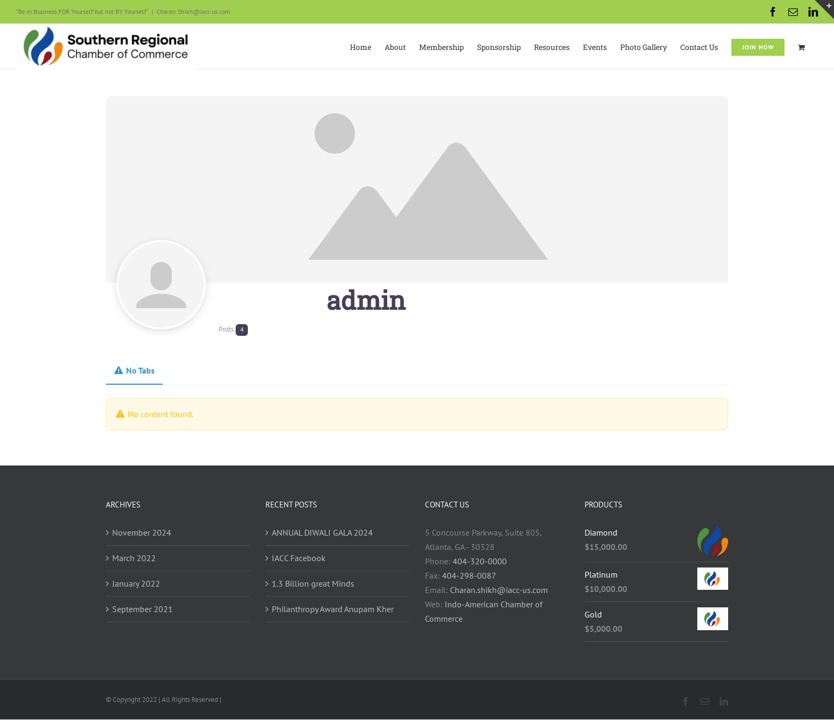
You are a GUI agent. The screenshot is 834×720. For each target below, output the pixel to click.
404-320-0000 (480, 561)
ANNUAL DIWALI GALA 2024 (322, 532)
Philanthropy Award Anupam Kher (333, 609)
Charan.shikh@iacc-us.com (499, 590)
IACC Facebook (299, 558)
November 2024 (141, 532)
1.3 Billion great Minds (313, 583)
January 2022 (136, 583)
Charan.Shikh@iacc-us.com (193, 11)
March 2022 (134, 558)
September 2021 (142, 609)
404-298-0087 (469, 575)
